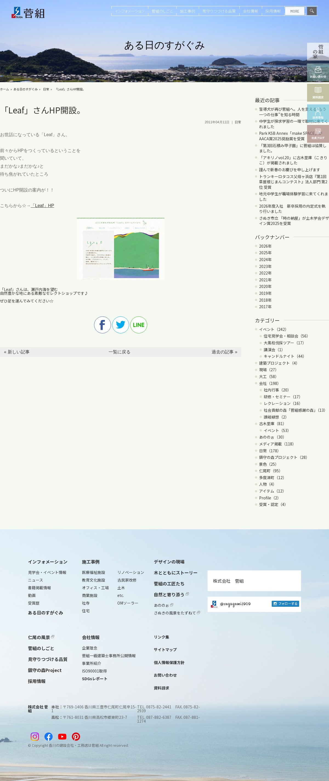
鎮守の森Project (45, 670)
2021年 (265, 279)
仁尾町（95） (271, 470)
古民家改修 (127, 580)
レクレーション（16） (283, 403)
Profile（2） (270, 497)
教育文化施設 (93, 580)
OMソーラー (127, 603)
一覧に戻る (120, 352)
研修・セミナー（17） (283, 396)
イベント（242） (274, 329)
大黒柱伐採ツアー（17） (285, 342)
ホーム (4, 89)
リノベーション (130, 572)
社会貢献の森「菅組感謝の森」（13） (296, 410)
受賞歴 (33, 603)
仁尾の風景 (41, 637)
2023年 (265, 266)
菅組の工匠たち (169, 583)
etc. (120, 595)
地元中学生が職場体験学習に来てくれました (293, 196)
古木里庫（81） (273, 423)
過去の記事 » (224, 352)
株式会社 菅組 (228, 580)
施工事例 (187, 11)
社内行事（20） (277, 390)
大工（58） (269, 376)
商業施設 (89, 595)
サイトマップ (165, 649)
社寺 (86, 603)
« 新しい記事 (16, 352)
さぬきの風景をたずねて (177, 613)
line (138, 324)
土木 (121, 587)
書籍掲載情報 (39, 587)
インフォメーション (129, 11)
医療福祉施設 (93, 572)
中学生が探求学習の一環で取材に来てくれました (293, 123)
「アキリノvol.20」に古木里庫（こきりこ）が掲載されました (293, 160)
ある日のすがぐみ (25, 89)
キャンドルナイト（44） (285, 356)
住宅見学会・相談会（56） (287, 336)
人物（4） (268, 484)
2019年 (265, 293)
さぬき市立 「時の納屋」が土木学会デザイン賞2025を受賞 (294, 220)
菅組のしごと (162, 11)
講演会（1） (274, 349)
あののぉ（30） (273, 437)
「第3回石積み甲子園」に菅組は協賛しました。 (293, 148)
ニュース (35, 580)
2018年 (265, 300)
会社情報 (250, 11)
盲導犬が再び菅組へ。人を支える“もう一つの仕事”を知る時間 (292, 111)
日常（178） (270, 450)
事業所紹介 (91, 663)
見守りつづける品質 (219, 11)
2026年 (265, 246)
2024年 (265, 259)
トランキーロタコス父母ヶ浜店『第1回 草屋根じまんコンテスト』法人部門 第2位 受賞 (293, 182)
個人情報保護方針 (169, 662)
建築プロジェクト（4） (279, 363)
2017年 (265, 306)
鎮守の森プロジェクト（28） (284, 457)
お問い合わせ (165, 675)
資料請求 (161, 688)
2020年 (265, 286)
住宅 (86, 610)
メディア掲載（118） (277, 444)
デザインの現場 (169, 561)
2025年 (265, 252)
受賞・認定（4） (273, 504)
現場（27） (269, 369)
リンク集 (161, 637)
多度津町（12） (273, 477)
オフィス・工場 (95, 587)
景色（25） (269, 464)
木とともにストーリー (176, 572)
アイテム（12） (272, 491)
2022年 (265, 273)
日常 (46, 89)
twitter (120, 324)
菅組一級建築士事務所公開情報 (109, 655)
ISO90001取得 (94, 671)
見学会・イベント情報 (47, 572)
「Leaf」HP (42, 205)
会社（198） (270, 383)
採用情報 (273, 11)
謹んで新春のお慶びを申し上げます (289, 169)
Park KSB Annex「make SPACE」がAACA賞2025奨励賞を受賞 (290, 135)
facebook (102, 324)
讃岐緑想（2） (276, 417)
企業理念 (89, 648)
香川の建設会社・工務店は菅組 (74, 745)
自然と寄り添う (171, 594)
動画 (32, 595)
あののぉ (163, 605)
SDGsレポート (94, 678)
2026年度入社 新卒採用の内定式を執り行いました (292, 208)
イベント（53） (277, 430)
